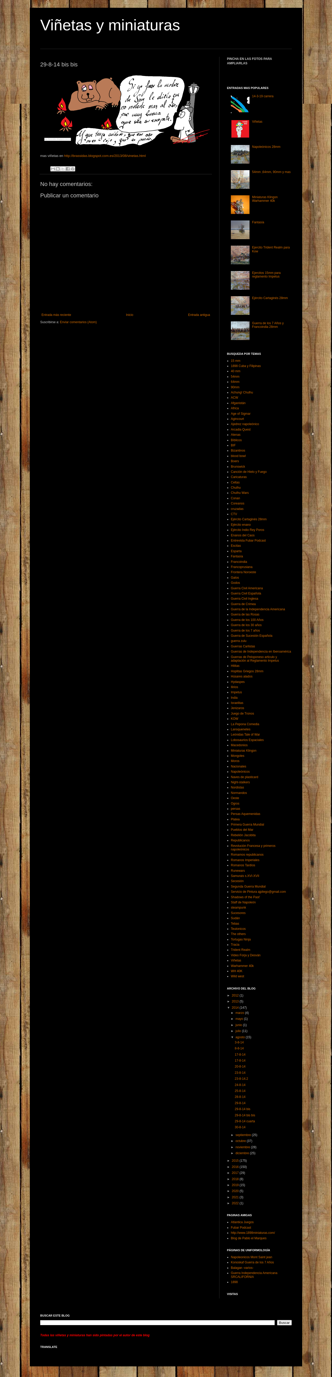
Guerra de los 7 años (245, 630)
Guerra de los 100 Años (247, 620)
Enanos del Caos (242, 535)
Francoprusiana (241, 567)
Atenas (235, 435)
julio (239, 1031)
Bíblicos (236, 440)
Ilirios (234, 687)
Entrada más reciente (56, 315)
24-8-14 (240, 1085)
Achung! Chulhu (242, 392)
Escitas (236, 546)
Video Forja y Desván (246, 955)
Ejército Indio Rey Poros (247, 530)
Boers (235, 461)
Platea (235, 819)
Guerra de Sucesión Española (251, 636)
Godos (235, 583)
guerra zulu (238, 641)
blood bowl (238, 456)
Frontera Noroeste (243, 572)
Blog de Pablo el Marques (248, 1238)
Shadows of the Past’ (245, 897)
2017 (236, 1173)
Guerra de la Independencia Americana (258, 609)
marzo (240, 1013)
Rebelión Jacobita (243, 835)
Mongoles (237, 756)
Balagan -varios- (242, 1268)
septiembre (244, 1135)
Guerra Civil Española (246, 593)
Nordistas (237, 787)
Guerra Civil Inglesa (244, 598)
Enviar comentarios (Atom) (78, 322)
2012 (236, 995)
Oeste (235, 798)
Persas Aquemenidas (245, 814)
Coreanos (237, 503)
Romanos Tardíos (243, 865)
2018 (236, 1179)
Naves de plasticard (244, 777)
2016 (236, 1167)
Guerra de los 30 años (246, 625)
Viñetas (257, 121)
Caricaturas (239, 477)
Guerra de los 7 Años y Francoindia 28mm (268, 325)
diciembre (243, 1153)
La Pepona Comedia (245, 724)
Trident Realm (240, 950)
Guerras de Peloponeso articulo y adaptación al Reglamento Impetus (255, 658)
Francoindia (239, 562)
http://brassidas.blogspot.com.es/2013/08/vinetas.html (105, 156)
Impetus (236, 692)
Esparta (236, 551)
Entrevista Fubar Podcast (248, 540)
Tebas (235, 923)
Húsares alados (241, 676)
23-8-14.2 (241, 1079)
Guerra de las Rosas (245, 614)
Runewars (238, 871)
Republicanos (240, 840)
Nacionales (238, 766)
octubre (241, 1141)
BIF (233, 445)
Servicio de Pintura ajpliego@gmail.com (258, 892)
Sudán (235, 918)
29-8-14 (240, 1103)
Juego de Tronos (242, 713)
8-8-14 (239, 1048)
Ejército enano (241, 525)
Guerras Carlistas (243, 646)
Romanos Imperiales (245, 860)
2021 (236, 1197)
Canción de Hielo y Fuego (249, 472)
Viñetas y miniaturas (110, 25)
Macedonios (239, 745)
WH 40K (237, 971)
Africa (235, 408)
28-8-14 (240, 1097)
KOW (234, 719)
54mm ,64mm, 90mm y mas (271, 172)
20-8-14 (240, 1066)
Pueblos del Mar (242, 830)
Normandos (239, 793)
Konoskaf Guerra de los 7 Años (252, 1262)
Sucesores (238, 913)
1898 (234, 1282)
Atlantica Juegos (242, 1222)
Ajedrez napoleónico (245, 424)
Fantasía (258, 222)
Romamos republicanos (247, 854)
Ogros (235, 803)
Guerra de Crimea (243, 604)
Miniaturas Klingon (244, 750)
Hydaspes (238, 682)
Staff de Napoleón (243, 902)
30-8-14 (240, 1127)
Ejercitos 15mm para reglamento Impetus (266, 274)
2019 (236, 1185)
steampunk (238, 907)
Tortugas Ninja (241, 939)
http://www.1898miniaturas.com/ (253, 1233)
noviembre (243, 1147)
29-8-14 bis (242, 1109)
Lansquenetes (240, 729)
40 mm (235, 371)
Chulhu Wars (240, 493)
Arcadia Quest (241, 429)
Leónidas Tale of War (245, 734)
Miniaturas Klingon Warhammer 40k (265, 199)
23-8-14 (240, 1073)
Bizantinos (238, 450)
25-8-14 (240, 1091)
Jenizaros (237, 708)
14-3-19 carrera (263, 96)
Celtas (235, 482)
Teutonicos (238, 929)
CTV (234, 514)
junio (239, 1025)
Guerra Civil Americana (247, 588)
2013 (236, 1001)
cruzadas (237, 509)
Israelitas (237, 703)
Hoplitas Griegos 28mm (247, 671)
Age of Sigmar (241, 414)
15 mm (235, 361)
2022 (236, 1203)
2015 (236, 1161)
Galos (235, 577)
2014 (236, 1007)
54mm (235, 376)
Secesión (237, 881)
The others (238, 934)
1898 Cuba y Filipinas (246, 366)
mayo (240, 1019)
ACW (234, 397)
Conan (235, 498)
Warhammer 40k (242, 966)
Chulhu (236, 487)
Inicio (129, 315)
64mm (235, 382)
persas (235, 809)
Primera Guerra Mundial (247, 824)
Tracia (235, 944)
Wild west (237, 976)
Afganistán (238, 403)
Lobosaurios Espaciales (247, 740)
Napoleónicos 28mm (266, 147)
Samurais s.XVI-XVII (245, 876)
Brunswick (238, 466)
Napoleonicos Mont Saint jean (251, 1257)
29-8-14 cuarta (245, 1121)
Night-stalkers (240, 782)
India (234, 698)
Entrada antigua (199, 315)
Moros (235, 761)
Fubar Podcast (241, 1227)
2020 (236, 1191)
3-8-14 (239, 1042)
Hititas (235, 666)
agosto (241, 1037)
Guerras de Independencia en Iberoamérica (261, 651)
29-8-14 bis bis (245, 1115)
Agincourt (237, 419)
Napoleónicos (240, 771)
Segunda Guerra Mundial (248, 886)
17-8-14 (240, 1054)
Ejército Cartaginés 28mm (270, 298)
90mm (235, 387)
